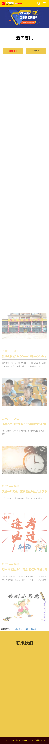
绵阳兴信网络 (30, 629)
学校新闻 (35, 51)
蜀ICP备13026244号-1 (20, 740)
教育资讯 (13, 51)
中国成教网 (17, 629)
